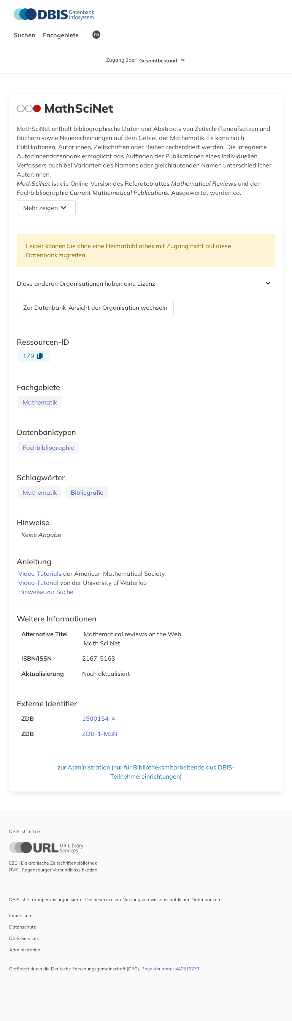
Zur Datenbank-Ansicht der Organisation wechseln (95, 307)
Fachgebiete (61, 35)
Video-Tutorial (39, 582)
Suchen (25, 35)
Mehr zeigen (44, 208)
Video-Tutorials (40, 573)
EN (96, 34)
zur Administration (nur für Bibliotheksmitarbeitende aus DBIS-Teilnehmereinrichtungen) (146, 771)
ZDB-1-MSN (99, 733)
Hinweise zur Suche (45, 592)
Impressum (21, 915)
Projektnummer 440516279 (170, 969)
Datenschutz (22, 927)
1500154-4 (98, 718)
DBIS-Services (24, 938)
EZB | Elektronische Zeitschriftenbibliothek (53, 863)
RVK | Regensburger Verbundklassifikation (53, 870)
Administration (24, 950)
